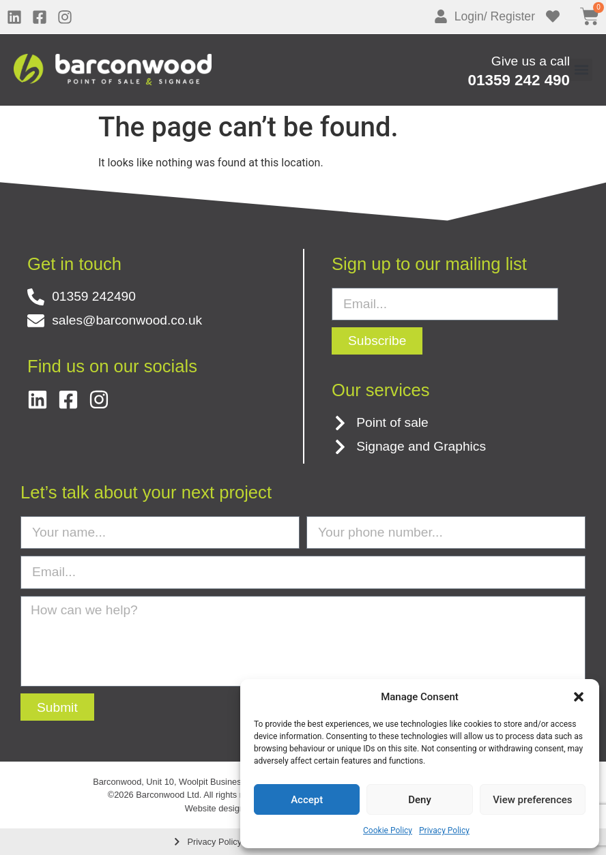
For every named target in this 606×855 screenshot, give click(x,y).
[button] (579, 697)
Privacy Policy (444, 830)
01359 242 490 (519, 80)
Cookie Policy (387, 830)
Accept (307, 800)
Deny (419, 800)
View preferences (532, 800)
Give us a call (530, 61)
